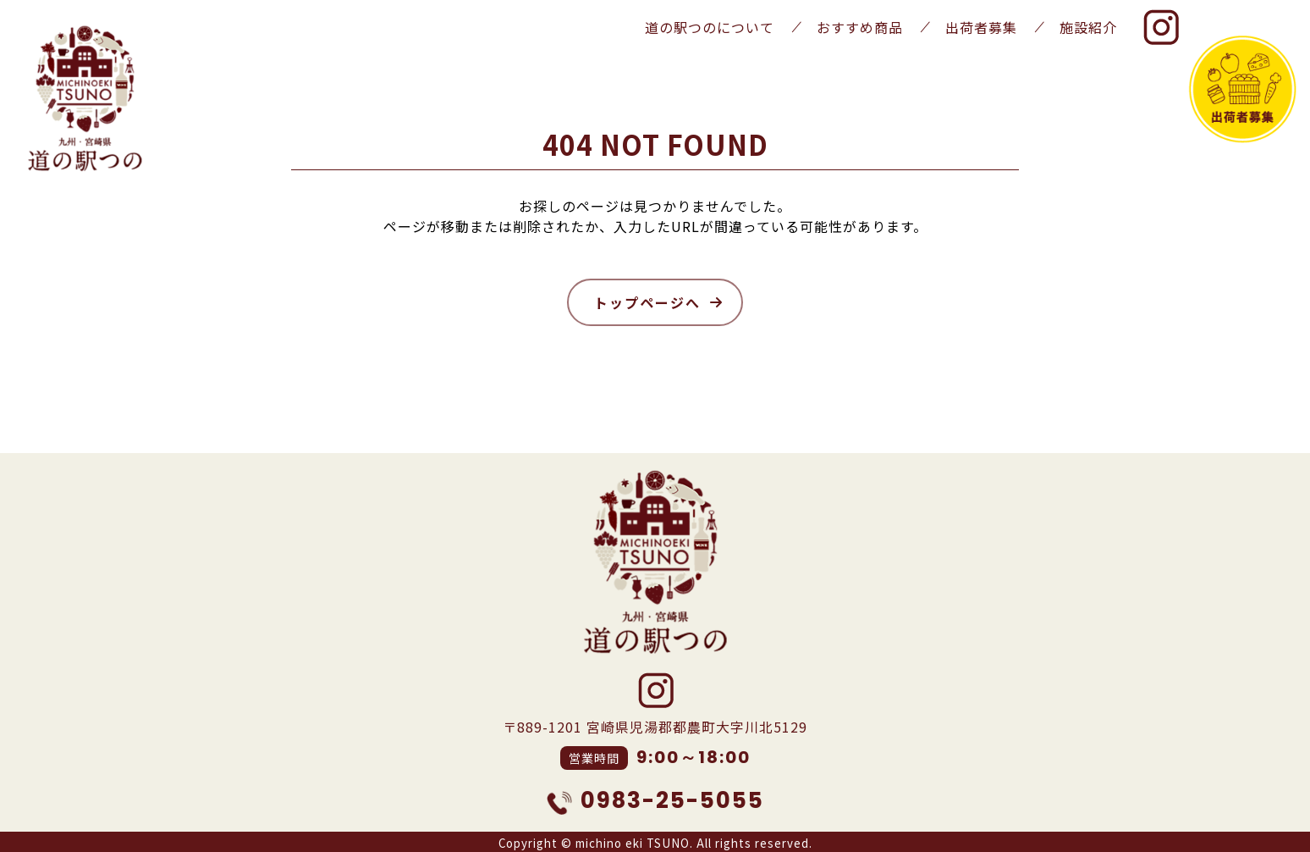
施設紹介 (1088, 27)
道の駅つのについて (709, 27)
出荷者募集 (981, 27)
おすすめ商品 (860, 27)
